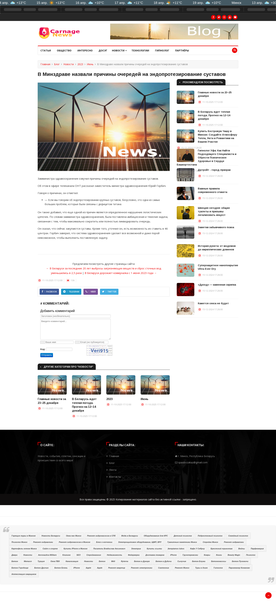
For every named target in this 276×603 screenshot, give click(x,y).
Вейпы (241, 549)
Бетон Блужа (198, 561)
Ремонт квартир (116, 568)
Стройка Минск (210, 542)
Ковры (207, 555)
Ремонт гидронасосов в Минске (74, 542)
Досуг (103, 50)
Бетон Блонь (60, 568)
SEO (78, 555)
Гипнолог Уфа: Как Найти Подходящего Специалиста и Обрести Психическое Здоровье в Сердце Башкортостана (206, 157)
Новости (119, 50)
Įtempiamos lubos (176, 549)
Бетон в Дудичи (164, 561)
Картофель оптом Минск (24, 549)
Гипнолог (162, 50)
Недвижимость (114, 555)
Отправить (46, 355)
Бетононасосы (218, 561)
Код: (42, 349)
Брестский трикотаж (221, 549)
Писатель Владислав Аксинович (109, 549)
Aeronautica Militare (47, 555)
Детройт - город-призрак (214, 169)
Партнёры (182, 50)
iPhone (173, 555)
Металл (28, 561)
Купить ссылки (154, 549)
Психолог (250, 555)
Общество (64, 50)
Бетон (14, 561)
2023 (80, 64)
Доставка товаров (154, 555)
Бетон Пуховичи (240, 561)
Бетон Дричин (41, 568)
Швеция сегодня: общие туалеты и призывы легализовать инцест (214, 211)
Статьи (45, 50)
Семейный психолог (238, 536)
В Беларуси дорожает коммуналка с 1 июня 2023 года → (121, 273)
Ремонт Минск (182, 568)
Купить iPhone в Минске (75, 549)
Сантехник (163, 568)
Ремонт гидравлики (43, 542)
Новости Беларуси (51, 536)
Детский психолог (183, 536)
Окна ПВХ (55, 561)
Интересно (85, 50)
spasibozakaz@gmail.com (193, 462)
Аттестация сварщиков (23, 574)
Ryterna (124, 561)
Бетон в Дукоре (142, 561)
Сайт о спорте (50, 549)
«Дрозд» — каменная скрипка (217, 284)
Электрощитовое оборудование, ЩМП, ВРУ (139, 542)
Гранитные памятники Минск (182, 542)
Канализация (72, 561)
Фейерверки (134, 555)
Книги (219, 555)
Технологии (140, 50)
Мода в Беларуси (129, 536)
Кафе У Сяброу (197, 549)
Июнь (90, 64)
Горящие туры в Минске (23, 536)
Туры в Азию (201, 568)
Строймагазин (93, 555)
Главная (45, 64)
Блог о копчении (104, 542)
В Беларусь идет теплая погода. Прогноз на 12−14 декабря (214, 115)
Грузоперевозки (190, 555)
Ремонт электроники (141, 568)
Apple (88, 568)
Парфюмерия (257, 549)
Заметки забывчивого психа (216, 227)
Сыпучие (181, 561)
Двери (14, 555)
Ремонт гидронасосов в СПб (101, 536)
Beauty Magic (234, 555)
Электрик (136, 549)
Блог (57, 64)
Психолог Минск (19, 542)
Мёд (113, 561)
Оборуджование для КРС (156, 536)
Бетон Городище (19, 568)
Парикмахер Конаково (239, 568)
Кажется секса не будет (213, 303)
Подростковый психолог (210, 536)
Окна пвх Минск (73, 536)
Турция (41, 561)
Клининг (66, 555)
